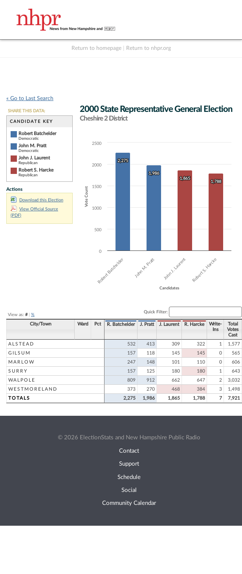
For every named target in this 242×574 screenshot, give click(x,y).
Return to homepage (96, 48)
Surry (18, 371)
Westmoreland (32, 389)
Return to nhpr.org (148, 48)
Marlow (21, 362)
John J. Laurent (34, 157)
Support (129, 464)
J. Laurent (169, 324)
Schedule (129, 477)
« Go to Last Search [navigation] (29, 98)
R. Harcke (194, 324)
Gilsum (19, 353)
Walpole (21, 380)
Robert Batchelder (37, 133)
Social (129, 490)
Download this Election (37, 200)
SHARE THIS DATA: (26, 111)
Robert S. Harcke (35, 170)
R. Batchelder (121, 324)
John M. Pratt (32, 145)
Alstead (21, 344)
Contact (129, 451)
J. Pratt (147, 324)
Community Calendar (129, 503)
